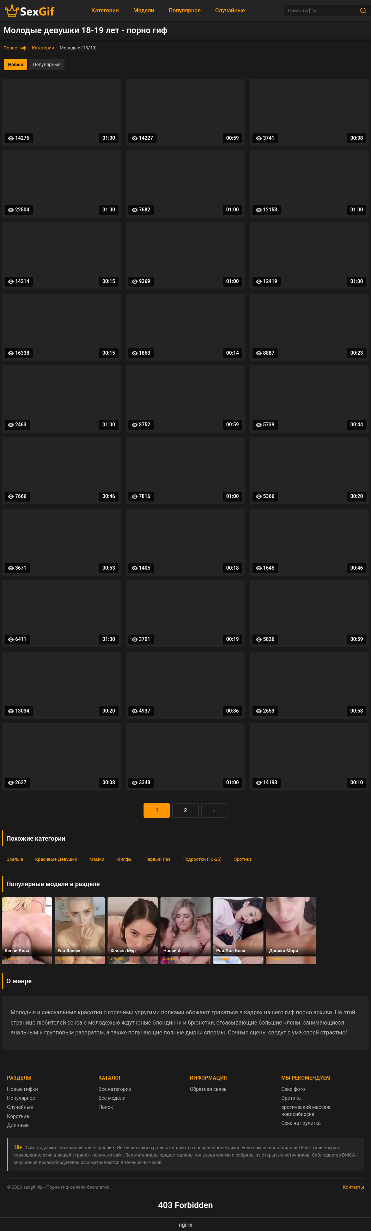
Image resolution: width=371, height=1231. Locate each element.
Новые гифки (22, 1091)
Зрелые (15, 861)
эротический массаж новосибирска (305, 1112)
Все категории (114, 1091)
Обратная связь (208, 1091)
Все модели (112, 1100)
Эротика (243, 861)
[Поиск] (321, 10)
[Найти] (363, 10)
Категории (105, 10)
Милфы (124, 861)
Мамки (96, 861)
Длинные (18, 1127)
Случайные (230, 10)
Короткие (18, 1118)
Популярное (185, 10)
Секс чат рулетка (301, 1125)
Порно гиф (15, 47)
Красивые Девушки (56, 861)
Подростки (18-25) (201, 861)
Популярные (50, 65)
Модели (143, 10)
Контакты (353, 1189)
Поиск (105, 1109)
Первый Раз (158, 861)
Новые (17, 65)
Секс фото (293, 1091)
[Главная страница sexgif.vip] (30, 11)
